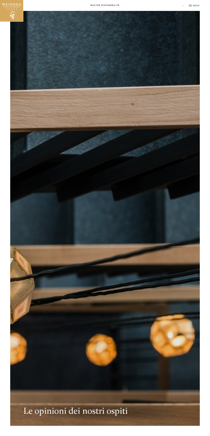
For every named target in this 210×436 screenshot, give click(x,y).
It (184, 6)
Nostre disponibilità (105, 5)
